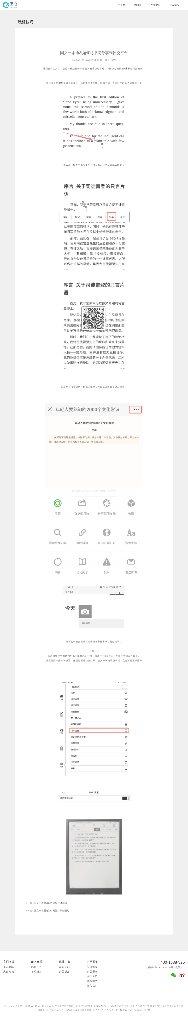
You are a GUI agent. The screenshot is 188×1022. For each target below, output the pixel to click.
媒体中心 (64, 961)
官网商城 (9, 961)
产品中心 (155, 4)
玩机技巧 (36, 967)
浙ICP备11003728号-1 (95, 1006)
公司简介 (92, 967)
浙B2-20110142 (102, 1010)
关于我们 (92, 961)
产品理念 (92, 971)
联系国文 (92, 981)
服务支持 (36, 961)
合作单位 (92, 976)
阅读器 (138, 4)
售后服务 (36, 971)
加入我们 (92, 985)
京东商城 (8, 967)
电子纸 (121, 4)
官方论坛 (174, 4)
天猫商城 (8, 971)
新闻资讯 (64, 967)
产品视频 (64, 971)
